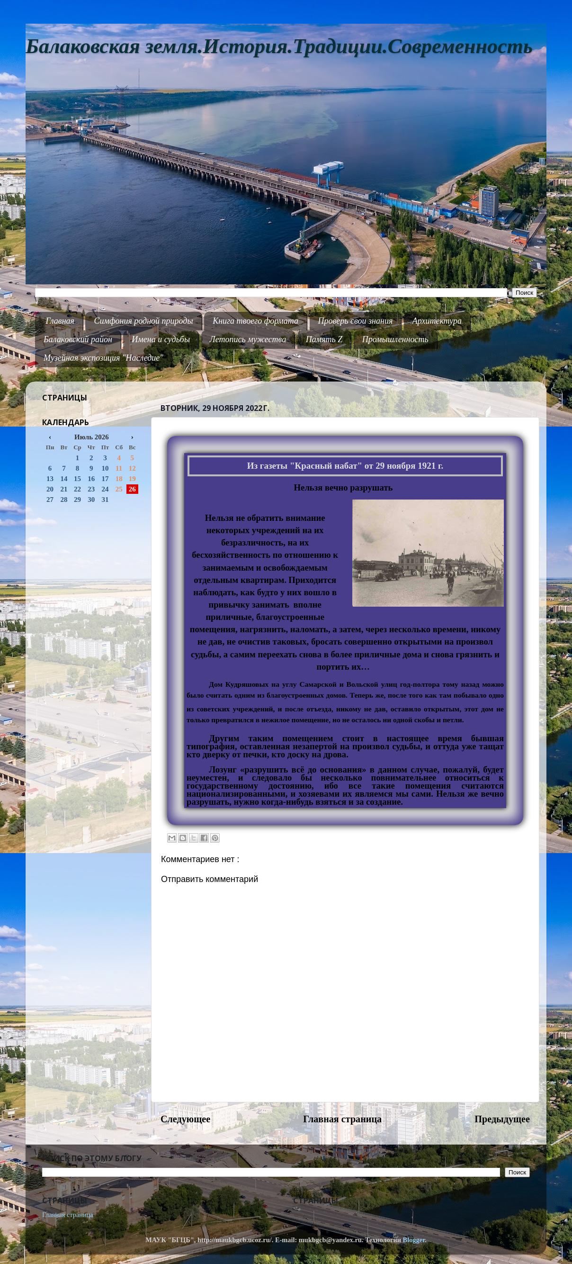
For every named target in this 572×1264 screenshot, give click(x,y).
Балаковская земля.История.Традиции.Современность (279, 46)
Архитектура (437, 321)
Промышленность (395, 339)
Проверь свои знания (355, 321)
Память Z (324, 339)
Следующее (185, 1119)
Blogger (414, 1240)
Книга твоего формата (255, 321)
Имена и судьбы (161, 339)
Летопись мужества (248, 339)
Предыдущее (502, 1119)
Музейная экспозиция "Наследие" (103, 358)
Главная (60, 321)
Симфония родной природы (143, 321)
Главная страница (342, 1119)
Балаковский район (78, 339)
